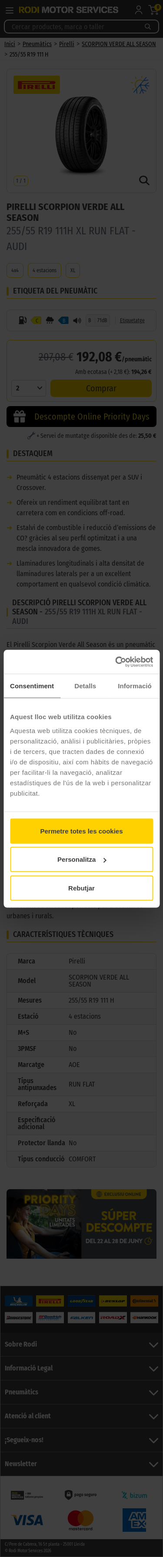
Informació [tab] (135, 686)
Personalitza (81, 859)
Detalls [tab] (85, 686)
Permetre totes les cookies (81, 830)
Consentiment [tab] (32, 686)
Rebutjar (81, 887)
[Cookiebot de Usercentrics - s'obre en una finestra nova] (116, 661)
